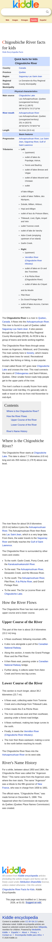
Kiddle (5, 932)
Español (43, 20)
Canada (22, 68)
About (24, 932)
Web (7, 20)
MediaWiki (36, 930)
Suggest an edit (33, 902)
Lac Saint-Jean (13, 534)
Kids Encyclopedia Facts (12, 52)
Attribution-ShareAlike (30, 882)
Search (47, 12)
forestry (30, 353)
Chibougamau (22, 373)
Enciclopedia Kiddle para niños (28, 935)
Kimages (24, 20)
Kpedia (34, 20)
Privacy (34, 932)
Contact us (7, 935)
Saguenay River (31, 142)
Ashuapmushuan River (29, 113)
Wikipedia (42, 927)
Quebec (22, 72)
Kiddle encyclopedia (28, 876)
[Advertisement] (26, 30)
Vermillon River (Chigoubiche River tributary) (33, 260)
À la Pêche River (24, 581)
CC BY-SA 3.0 (31, 921)
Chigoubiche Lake (27, 95)
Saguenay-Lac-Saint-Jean (30, 76)
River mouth (8, 113)
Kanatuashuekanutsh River (21, 564)
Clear (41, 12)
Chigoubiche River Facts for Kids (18, 889)
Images (15, 20)
